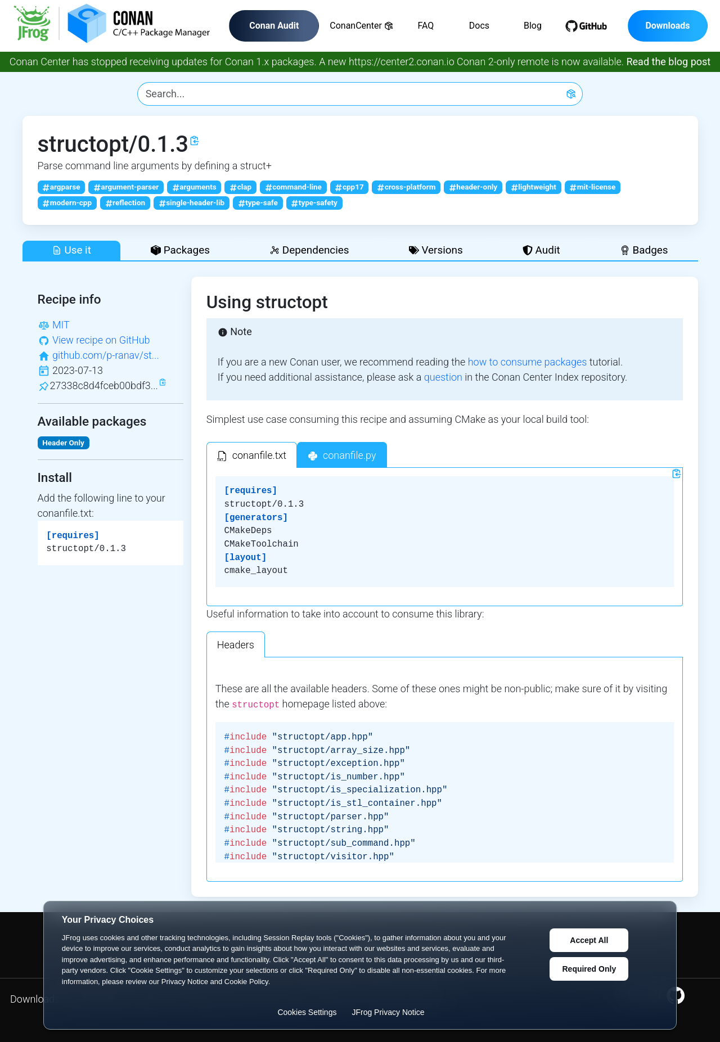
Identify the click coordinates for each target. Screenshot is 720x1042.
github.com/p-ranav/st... (105, 355)
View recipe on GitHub (101, 340)
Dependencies (309, 249)
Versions (436, 249)
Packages (180, 249)
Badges (644, 249)
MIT (61, 325)
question (443, 377)
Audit (541, 249)
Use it (71, 249)
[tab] (251, 455)
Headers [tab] (235, 645)
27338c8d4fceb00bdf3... (104, 385)
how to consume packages (527, 362)
